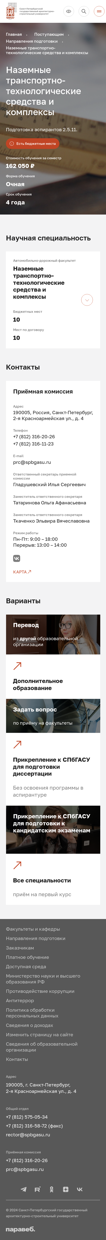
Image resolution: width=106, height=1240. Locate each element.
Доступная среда (26, 966)
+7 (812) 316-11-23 (33, 443)
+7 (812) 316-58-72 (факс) (34, 1125)
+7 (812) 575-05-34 (27, 1117)
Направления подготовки (35, 938)
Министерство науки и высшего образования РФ (43, 978)
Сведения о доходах (29, 1025)
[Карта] (53, 572)
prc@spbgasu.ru (32, 462)
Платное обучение (27, 957)
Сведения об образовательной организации (42, 1047)
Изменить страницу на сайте (39, 1034)
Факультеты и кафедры (33, 929)
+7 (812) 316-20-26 (34, 436)
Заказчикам (20, 948)
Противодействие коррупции (40, 991)
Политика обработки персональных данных (32, 1013)
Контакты (17, 1059)
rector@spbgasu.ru (28, 1134)
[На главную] (32, 11)
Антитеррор (20, 1000)
